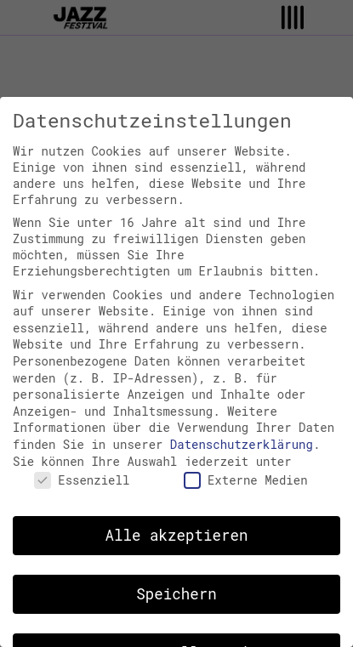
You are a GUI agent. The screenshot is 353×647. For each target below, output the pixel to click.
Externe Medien (246, 480)
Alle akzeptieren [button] (176, 535)
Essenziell (81, 480)
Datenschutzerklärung (241, 444)
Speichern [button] (176, 594)
